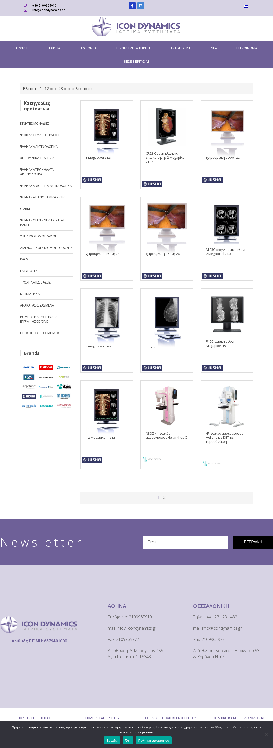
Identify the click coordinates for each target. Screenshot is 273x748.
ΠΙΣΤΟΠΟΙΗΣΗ (180, 48)
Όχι (128, 740)
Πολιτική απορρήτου (153, 740)
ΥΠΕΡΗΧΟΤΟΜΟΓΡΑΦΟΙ (38, 236)
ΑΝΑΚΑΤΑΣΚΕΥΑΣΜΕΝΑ (37, 305)
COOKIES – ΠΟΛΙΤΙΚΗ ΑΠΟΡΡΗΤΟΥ (170, 718)
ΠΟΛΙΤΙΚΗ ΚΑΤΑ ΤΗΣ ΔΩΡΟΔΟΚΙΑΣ (239, 718)
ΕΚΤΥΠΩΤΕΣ (29, 270)
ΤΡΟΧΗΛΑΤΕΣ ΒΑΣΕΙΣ (35, 282)
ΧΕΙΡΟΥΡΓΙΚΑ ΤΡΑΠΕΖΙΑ (37, 158)
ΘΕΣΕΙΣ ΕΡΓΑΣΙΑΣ (136, 61)
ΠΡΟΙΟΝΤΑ (88, 48)
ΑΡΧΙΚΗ (21, 48)
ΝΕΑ (214, 48)
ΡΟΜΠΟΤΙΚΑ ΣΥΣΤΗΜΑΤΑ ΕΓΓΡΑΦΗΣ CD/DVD (39, 319)
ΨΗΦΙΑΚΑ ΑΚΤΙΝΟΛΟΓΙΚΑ (39, 146)
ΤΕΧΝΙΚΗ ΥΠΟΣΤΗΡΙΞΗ (133, 48)
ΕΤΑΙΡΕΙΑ (53, 48)
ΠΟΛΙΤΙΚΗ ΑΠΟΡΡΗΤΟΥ (102, 718)
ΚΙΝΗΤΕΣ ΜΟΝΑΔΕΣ (34, 123)
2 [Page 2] (164, 497)
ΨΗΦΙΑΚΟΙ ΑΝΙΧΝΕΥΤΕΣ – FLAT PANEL (42, 222)
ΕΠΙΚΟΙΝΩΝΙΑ (246, 48)
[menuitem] (246, 7)
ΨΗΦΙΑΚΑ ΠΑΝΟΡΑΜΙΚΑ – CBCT (43, 197)
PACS (24, 259)
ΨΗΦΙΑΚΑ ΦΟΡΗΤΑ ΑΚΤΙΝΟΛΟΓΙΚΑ (46, 185)
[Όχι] (266, 734)
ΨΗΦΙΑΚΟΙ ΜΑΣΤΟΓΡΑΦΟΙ (39, 135)
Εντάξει (112, 740)
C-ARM (25, 208)
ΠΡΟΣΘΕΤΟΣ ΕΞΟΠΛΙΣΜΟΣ (40, 333)
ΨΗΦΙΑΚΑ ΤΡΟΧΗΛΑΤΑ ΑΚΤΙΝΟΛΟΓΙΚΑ (37, 171)
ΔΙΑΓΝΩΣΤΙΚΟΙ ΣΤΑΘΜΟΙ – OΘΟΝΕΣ (46, 247)
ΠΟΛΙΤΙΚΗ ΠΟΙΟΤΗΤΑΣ (34, 718)
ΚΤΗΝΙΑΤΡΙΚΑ (30, 293)
